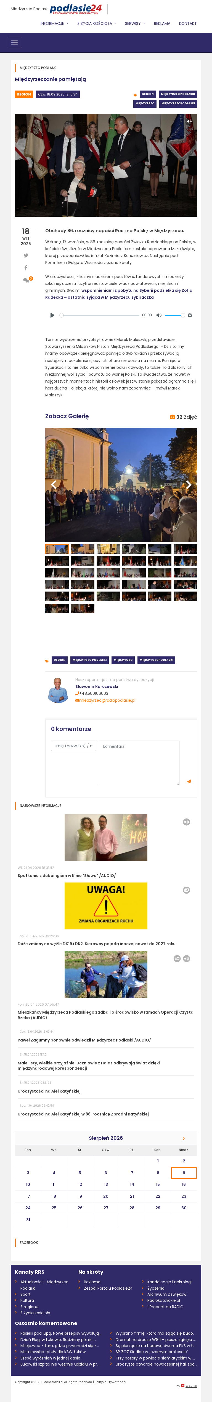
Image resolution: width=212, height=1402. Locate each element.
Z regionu (29, 1307)
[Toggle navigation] (14, 42)
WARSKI (191, 1386)
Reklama (162, 23)
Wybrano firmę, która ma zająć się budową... (156, 1333)
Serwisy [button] (133, 23)
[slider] (99, 315)
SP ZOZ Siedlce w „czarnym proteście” (152, 1352)
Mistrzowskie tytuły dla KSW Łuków (53, 1352)
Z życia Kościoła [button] (95, 23)
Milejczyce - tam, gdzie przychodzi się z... (59, 1345)
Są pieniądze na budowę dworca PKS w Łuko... (156, 1345)
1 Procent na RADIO (165, 1307)
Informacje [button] (53, 23)
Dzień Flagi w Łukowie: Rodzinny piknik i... (58, 1339)
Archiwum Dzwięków (166, 1294)
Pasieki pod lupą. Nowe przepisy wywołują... (60, 1333)
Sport (25, 1294)
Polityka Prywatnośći (110, 1382)
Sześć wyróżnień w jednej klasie (50, 1358)
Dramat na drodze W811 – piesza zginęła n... (156, 1339)
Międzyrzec (145, 103)
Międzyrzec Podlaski (30, 9)
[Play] (52, 315)
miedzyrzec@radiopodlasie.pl (105, 700)
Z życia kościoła (35, 1313)
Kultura (27, 1300)
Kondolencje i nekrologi (169, 1282)
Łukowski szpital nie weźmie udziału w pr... (59, 1364)
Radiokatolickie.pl (163, 1300)
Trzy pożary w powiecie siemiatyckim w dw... (156, 1358)
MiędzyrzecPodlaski (178, 103)
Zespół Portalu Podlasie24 (108, 1288)
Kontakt (188, 23)
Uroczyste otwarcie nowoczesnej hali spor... (156, 1364)
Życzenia (156, 1288)
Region (24, 94)
